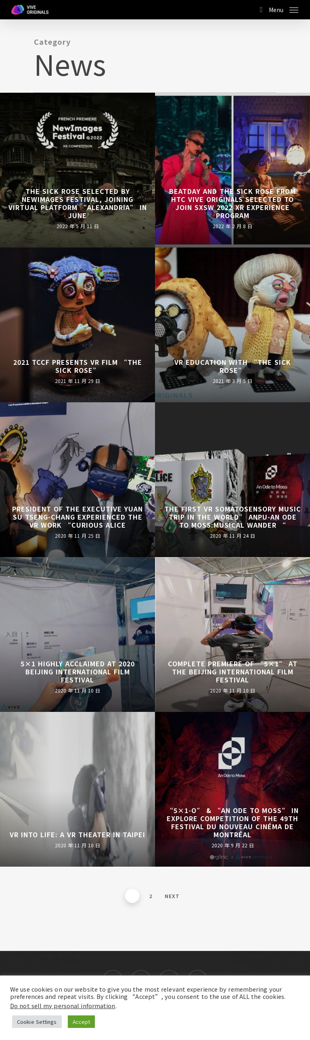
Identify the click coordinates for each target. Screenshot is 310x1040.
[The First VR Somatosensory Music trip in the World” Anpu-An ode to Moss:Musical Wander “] (232, 479)
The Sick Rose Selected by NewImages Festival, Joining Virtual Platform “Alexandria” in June (77, 203)
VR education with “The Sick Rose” (232, 366)
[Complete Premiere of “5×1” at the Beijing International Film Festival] (232, 634)
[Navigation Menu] (283, 8)
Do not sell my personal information (62, 1005)
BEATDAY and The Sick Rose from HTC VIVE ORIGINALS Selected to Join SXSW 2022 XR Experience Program (232, 203)
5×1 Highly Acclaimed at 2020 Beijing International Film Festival (78, 671)
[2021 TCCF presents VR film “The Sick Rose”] (77, 325)
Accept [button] (81, 1021)
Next (172, 895)
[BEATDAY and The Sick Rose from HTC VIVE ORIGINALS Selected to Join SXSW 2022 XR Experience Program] (232, 170)
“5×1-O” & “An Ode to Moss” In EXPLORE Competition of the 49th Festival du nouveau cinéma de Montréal (232, 822)
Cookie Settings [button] (37, 1021)
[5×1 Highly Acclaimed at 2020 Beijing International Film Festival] (77, 634)
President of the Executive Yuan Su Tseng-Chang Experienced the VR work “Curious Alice (77, 517)
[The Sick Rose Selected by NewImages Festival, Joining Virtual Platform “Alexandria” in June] (77, 170)
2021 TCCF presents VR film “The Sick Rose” (77, 366)
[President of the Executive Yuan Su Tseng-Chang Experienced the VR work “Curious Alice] (77, 479)
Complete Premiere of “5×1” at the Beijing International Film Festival (232, 671)
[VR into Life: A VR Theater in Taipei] (77, 789)
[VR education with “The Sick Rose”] (232, 325)
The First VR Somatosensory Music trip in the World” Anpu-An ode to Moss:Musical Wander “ (232, 517)
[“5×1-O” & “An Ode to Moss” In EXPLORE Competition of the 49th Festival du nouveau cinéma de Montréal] (232, 789)
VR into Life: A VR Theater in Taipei (77, 834)
